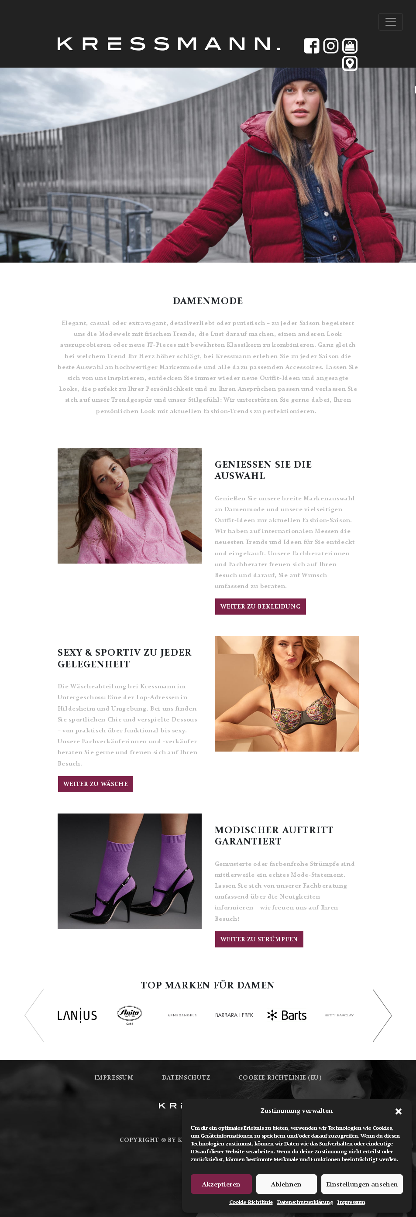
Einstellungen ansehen (362, 1184)
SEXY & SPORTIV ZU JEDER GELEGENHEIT (125, 658)
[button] (398, 1110)
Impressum (351, 1202)
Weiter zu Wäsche (95, 784)
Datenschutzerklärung (305, 1202)
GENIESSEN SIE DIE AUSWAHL (264, 470)
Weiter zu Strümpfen (259, 939)
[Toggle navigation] (390, 22)
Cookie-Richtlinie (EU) (279, 1077)
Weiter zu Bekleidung (260, 606)
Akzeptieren (221, 1184)
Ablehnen (286, 1184)
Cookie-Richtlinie (251, 1202)
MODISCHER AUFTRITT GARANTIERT (274, 835)
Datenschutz (186, 1077)
